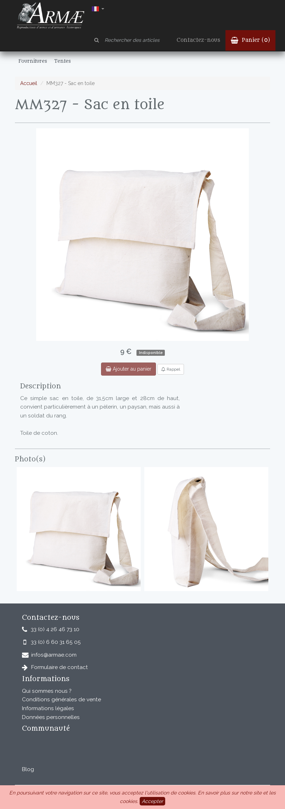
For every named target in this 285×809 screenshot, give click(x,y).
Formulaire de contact (59, 667)
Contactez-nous (198, 40)
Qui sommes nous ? (47, 691)
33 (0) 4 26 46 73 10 (55, 629)
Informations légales (48, 708)
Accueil (28, 83)
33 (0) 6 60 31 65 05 (56, 642)
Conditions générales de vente (61, 699)
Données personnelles (51, 717)
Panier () (250, 40)
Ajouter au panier (128, 369)
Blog (28, 769)
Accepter (152, 801)
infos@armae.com (54, 655)
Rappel (170, 369)
